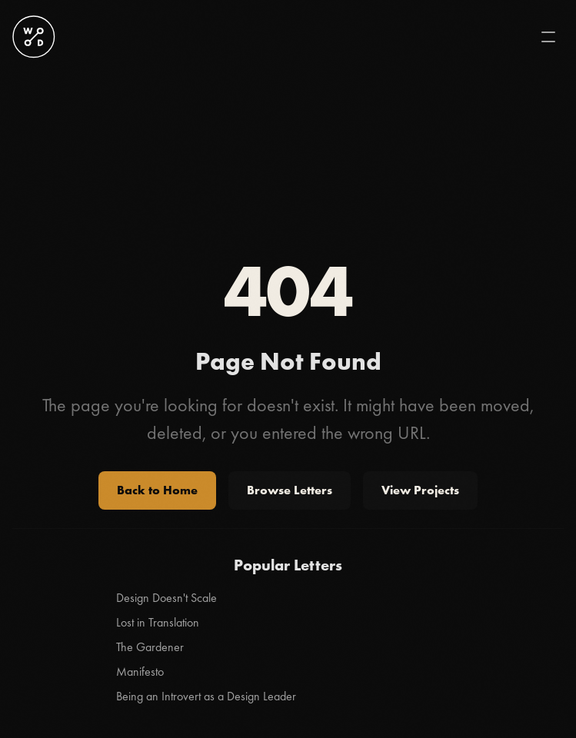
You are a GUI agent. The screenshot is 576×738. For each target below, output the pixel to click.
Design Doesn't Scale (166, 598)
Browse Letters (289, 490)
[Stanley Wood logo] (33, 36)
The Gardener (150, 647)
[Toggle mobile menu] (548, 37)
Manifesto (140, 671)
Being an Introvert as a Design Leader (206, 696)
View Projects (420, 490)
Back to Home (157, 490)
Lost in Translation (157, 622)
